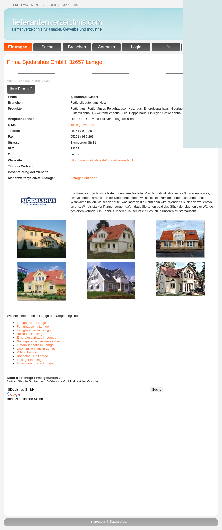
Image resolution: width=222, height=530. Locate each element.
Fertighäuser (96, 108)
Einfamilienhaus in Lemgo (35, 345)
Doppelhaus (137, 113)
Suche (47, 47)
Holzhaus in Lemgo (30, 334)
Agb (53, 5)
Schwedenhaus (173, 113)
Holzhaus (135, 108)
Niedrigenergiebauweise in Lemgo (41, 341)
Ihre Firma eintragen (28, 5)
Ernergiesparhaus (156, 108)
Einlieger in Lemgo (30, 360)
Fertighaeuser (117, 108)
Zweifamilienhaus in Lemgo (36, 348)
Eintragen (17, 47)
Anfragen (106, 47)
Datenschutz (118, 521)
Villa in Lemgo (27, 352)
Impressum (70, 5)
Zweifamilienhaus (107, 113)
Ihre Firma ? (21, 89)
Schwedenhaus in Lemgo (35, 363)
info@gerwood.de (82, 125)
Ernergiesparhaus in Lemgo (36, 337)
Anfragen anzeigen (83, 178)
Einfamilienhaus (81, 113)
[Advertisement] (202, 74)
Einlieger (154, 113)
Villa (124, 113)
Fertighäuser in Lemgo (33, 326)
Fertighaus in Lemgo (31, 323)
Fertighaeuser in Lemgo (34, 330)
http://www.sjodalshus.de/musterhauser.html (101, 160)
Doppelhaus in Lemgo (32, 356)
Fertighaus (77, 108)
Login (136, 47)
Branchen (77, 47)
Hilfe (166, 47)
